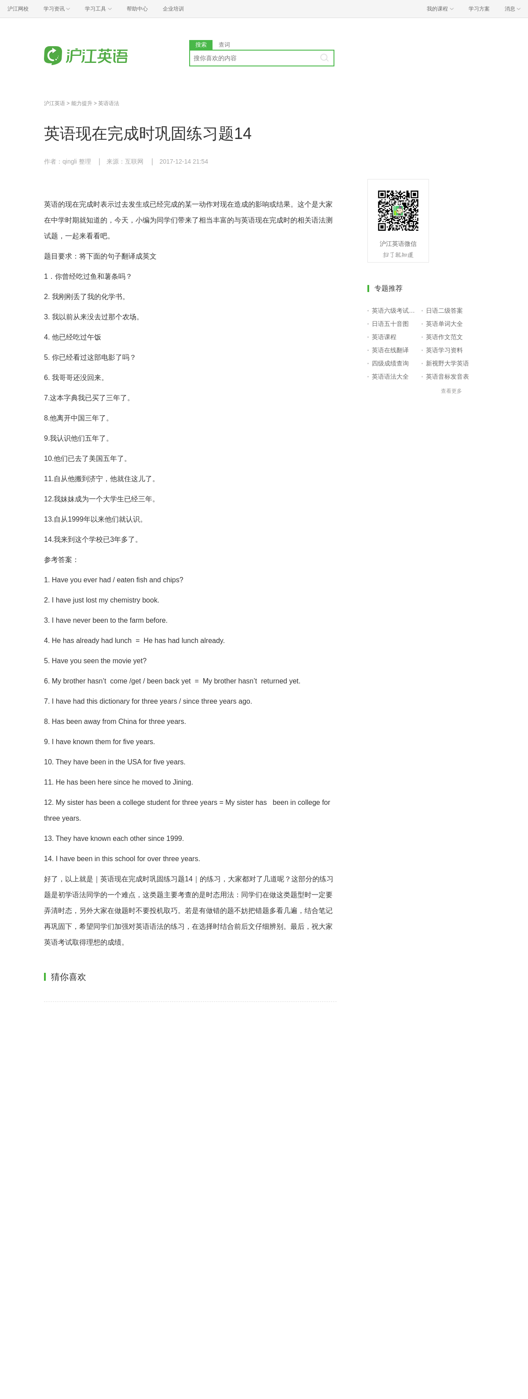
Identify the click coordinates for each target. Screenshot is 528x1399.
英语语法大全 (390, 376)
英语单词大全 (444, 323)
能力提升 (81, 103)
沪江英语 (54, 103)
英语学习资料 (444, 350)
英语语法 (108, 103)
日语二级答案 (444, 310)
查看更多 (451, 391)
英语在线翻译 (390, 350)
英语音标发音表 (447, 376)
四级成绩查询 (390, 363)
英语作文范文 (444, 336)
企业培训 (173, 9)
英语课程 (384, 336)
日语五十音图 (390, 323)
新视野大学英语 (447, 363)
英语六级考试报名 (395, 310)
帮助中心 (137, 9)
